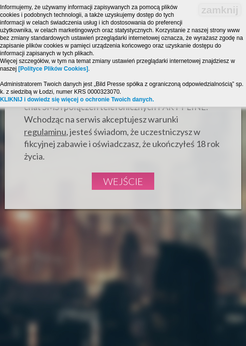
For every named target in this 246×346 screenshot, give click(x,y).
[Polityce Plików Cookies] (53, 68)
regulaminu (45, 131)
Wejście (123, 181)
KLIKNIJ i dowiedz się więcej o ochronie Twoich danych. (77, 99)
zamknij (219, 9)
